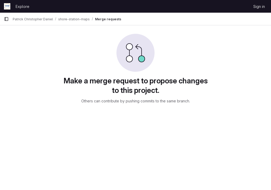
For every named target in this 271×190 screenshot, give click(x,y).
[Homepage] (7, 6)
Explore (22, 6)
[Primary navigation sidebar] (6, 19)
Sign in (259, 6)
